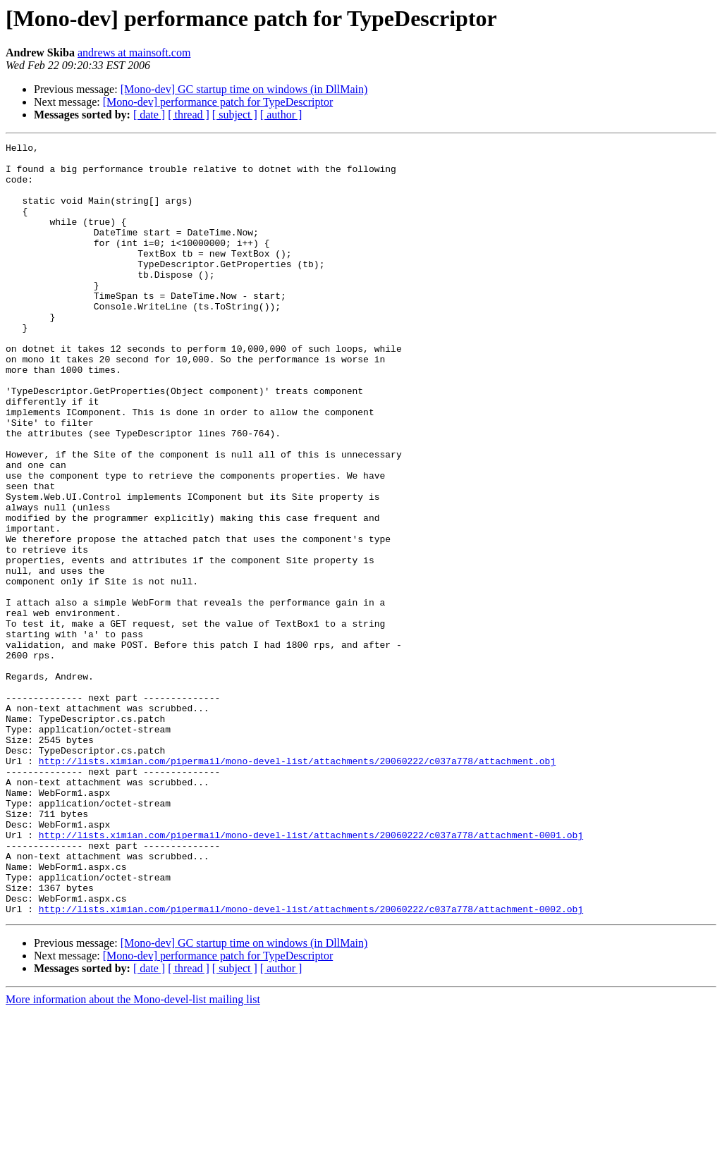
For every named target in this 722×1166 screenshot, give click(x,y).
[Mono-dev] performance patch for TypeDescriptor (218, 102)
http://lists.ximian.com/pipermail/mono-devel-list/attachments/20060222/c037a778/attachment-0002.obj (311, 1063)
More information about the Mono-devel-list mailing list (133, 1154)
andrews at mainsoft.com (134, 53)
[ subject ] (234, 115)
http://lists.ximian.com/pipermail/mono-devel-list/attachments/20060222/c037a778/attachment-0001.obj (311, 974)
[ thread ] (188, 115)
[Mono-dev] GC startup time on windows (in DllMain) (244, 89)
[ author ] (281, 115)
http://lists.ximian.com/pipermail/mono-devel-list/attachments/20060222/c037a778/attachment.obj (297, 885)
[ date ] (149, 115)
